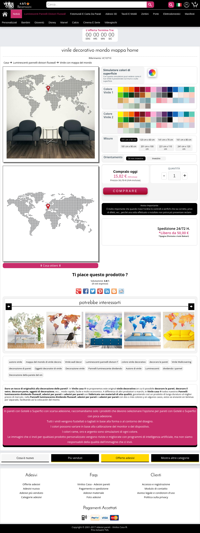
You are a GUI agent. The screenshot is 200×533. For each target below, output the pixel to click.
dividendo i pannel (172, 368)
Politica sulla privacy (156, 497)
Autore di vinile (134, 368)
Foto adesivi (94, 497)
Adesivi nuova (31, 488)
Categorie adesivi (31, 497)
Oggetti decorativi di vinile (48, 368)
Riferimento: (95, 58)
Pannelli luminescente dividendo (105, 368)
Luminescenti (152, 368)
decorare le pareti (158, 361)
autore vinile (15, 361)
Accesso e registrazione (156, 484)
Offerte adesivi (125, 458)
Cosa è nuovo (25, 458)
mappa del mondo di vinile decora (43, 361)
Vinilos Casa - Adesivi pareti (93, 484)
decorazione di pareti (20, 368)
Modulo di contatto (156, 488)
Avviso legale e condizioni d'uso (156, 493)
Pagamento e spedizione (93, 488)
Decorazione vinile (75, 368)
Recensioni (24, 5)
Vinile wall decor (73, 361)
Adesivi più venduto (31, 493)
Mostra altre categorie (175, 458)
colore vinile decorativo (134, 361)
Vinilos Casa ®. (120, 527)
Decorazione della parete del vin (25, 375)
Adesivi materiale (93, 493)
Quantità (174, 168)
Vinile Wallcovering (181, 361)
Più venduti (75, 458)
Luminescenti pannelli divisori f (102, 361)
